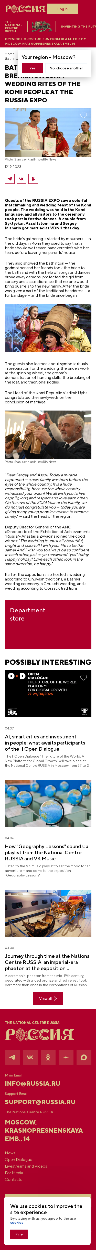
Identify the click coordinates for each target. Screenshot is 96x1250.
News (10, 1153)
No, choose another (66, 68)
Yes (32, 68)
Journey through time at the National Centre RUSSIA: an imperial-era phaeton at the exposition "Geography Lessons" (48, 962)
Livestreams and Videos (26, 1166)
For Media (14, 1173)
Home (10, 54)
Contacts (13, 1179)
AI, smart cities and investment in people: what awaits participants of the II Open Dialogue (45, 743)
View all (48, 998)
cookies (16, 1222)
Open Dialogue (18, 1159)
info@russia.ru (32, 1083)
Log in (62, 9)
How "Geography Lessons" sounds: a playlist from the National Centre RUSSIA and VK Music (46, 852)
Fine (19, 1234)
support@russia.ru (40, 1101)
